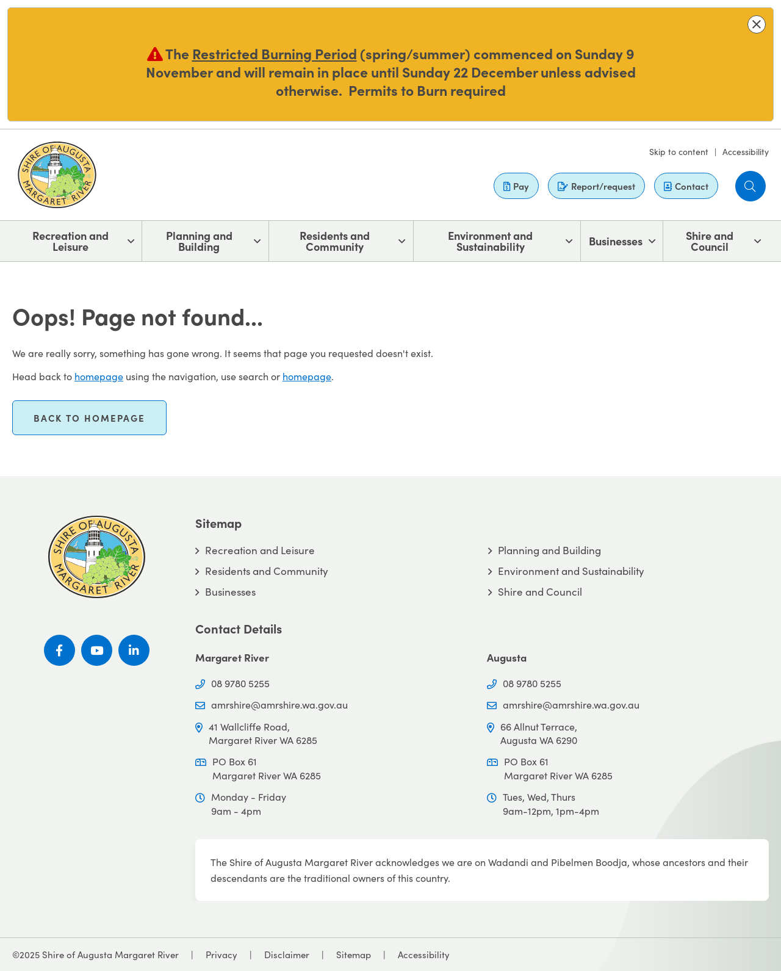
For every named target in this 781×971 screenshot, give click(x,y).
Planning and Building (199, 241)
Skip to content (678, 151)
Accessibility (745, 151)
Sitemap (353, 954)
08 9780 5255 (240, 683)
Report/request (596, 185)
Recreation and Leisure (70, 241)
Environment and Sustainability (490, 241)
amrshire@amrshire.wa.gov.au (279, 704)
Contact (686, 185)
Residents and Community (335, 241)
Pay (516, 185)
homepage (98, 376)
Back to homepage (89, 417)
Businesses (615, 240)
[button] (756, 24)
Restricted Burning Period (274, 53)
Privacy (221, 954)
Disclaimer (286, 954)
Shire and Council (709, 241)
